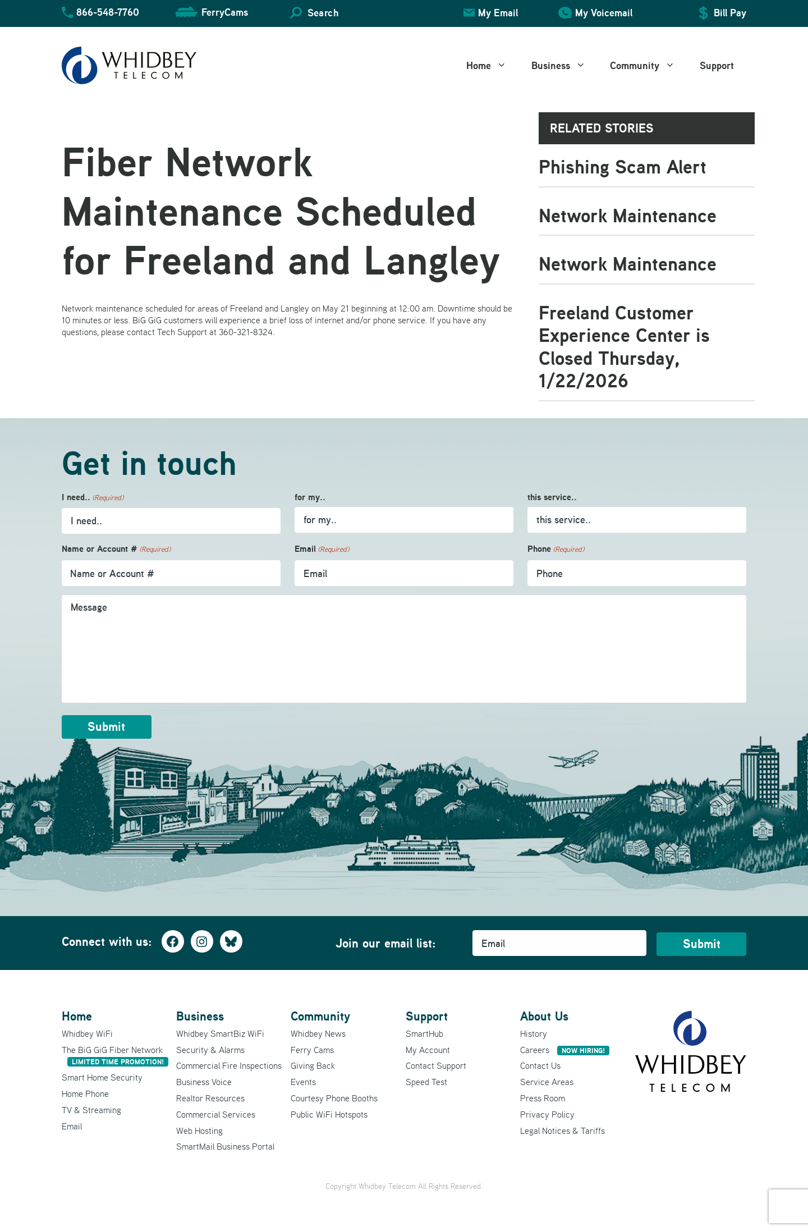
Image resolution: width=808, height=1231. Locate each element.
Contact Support (436, 1064)
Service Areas (546, 1081)
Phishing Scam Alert (622, 166)
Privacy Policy (547, 1113)
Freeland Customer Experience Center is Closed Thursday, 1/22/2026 (624, 346)
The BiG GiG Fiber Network (115, 1054)
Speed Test (426, 1081)
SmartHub (424, 1032)
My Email (498, 13)
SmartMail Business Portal (225, 1145)
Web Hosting (199, 1129)
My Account (428, 1048)
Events (303, 1081)
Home (492, 66)
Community (648, 66)
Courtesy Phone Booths (334, 1097)
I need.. (92, 497)
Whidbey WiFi (87, 1032)
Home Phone (85, 1093)
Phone (555, 549)
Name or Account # (116, 549)
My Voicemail (603, 13)
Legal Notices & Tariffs (562, 1129)
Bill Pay (730, 13)
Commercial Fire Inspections (229, 1064)
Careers (564, 1048)
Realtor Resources (210, 1097)
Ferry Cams (312, 1048)
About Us (544, 1015)
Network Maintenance (628, 215)
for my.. (310, 497)
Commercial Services (215, 1113)
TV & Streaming (91, 1108)
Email (322, 549)
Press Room (542, 1097)
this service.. (552, 497)
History (533, 1032)
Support (717, 65)
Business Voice (204, 1081)
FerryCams (224, 12)
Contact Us (540, 1064)
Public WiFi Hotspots (329, 1113)
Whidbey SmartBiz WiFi (220, 1032)
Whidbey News (318, 1032)
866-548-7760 (107, 12)
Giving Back (313, 1064)
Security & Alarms (210, 1048)
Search (322, 13)
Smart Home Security (102, 1076)
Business (564, 66)
